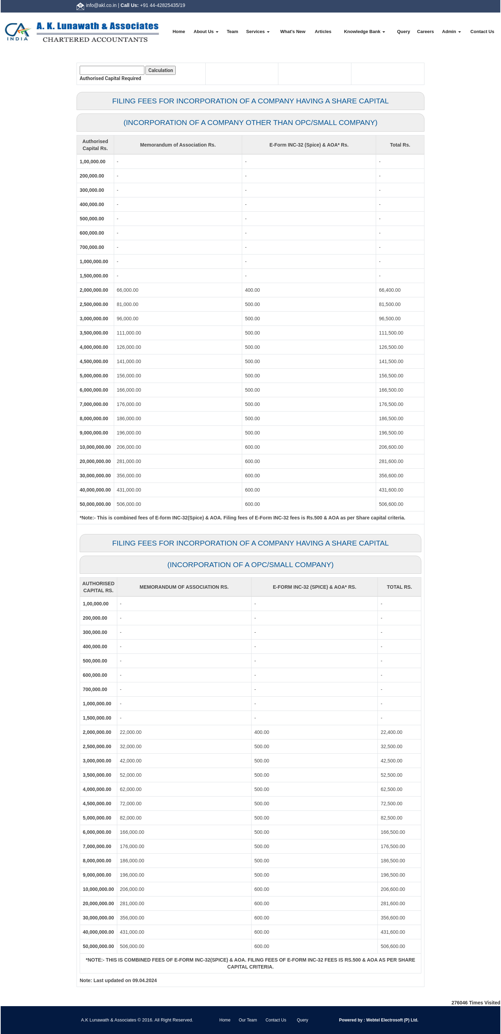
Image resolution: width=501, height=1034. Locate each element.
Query (403, 31)
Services (258, 31)
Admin (451, 31)
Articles (323, 31)
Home (179, 31)
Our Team (248, 1020)
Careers (425, 31)
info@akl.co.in (101, 5)
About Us (206, 31)
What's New (292, 31)
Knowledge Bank (364, 31)
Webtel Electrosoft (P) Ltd (391, 1020)
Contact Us (482, 31)
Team (232, 31)
